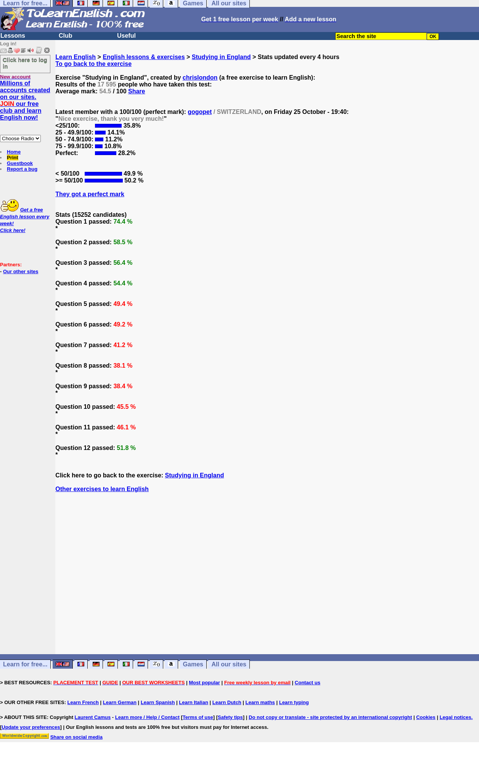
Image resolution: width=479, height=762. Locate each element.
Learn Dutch (226, 702)
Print (12, 157)
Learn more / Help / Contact (147, 717)
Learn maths (260, 702)
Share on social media (76, 737)
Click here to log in (25, 62)
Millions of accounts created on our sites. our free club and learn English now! (25, 100)
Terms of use (198, 717)
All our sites (228, 664)
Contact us (307, 682)
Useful (126, 35)
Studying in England (221, 57)
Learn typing (294, 702)
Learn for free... (25, 664)
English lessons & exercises (144, 57)
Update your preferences (31, 727)
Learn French (83, 702)
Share (136, 91)
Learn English (75, 57)
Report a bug (22, 169)
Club (65, 35)
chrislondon (200, 77)
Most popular (204, 682)
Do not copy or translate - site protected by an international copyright (330, 717)
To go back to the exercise (93, 64)
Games (193, 664)
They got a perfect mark (89, 194)
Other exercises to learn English (102, 489)
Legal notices (455, 717)
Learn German (120, 702)
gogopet (200, 112)
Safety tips (230, 717)
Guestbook (20, 163)
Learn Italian (193, 702)
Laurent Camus (93, 717)
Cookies (426, 717)
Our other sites (20, 271)
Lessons (12, 35)
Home (14, 152)
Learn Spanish (158, 702)
